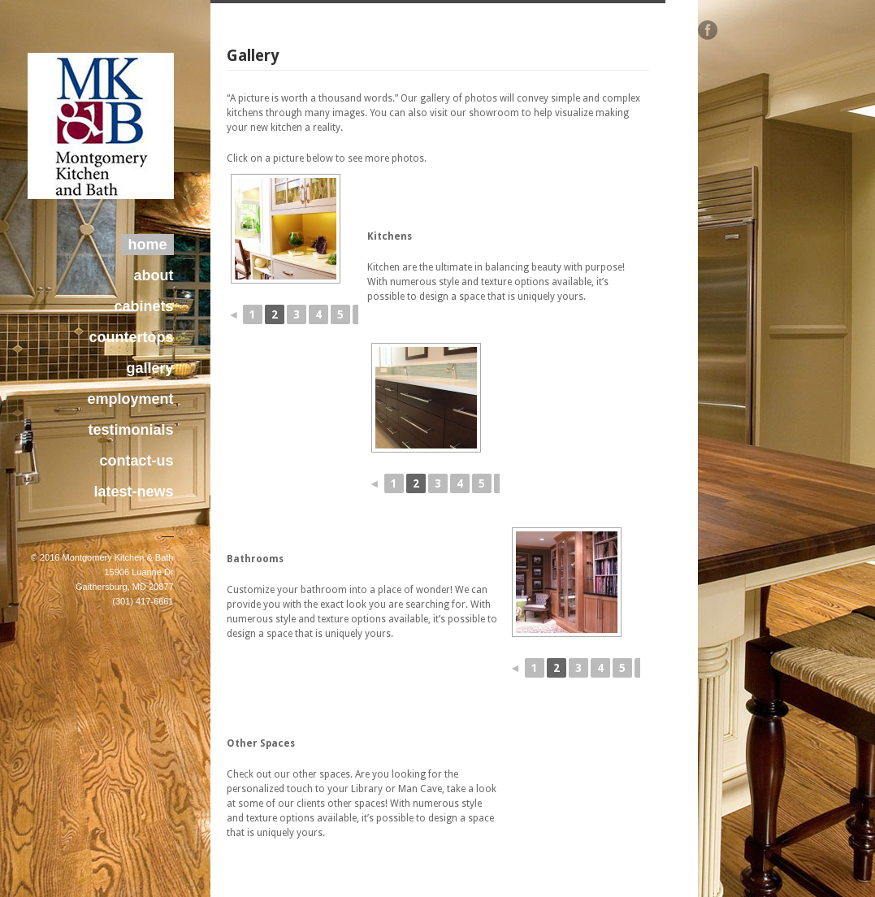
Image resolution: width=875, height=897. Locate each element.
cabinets (143, 306)
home (147, 244)
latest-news (133, 491)
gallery (149, 368)
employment (130, 399)
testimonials (130, 430)
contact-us (136, 461)
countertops (131, 337)
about (154, 275)
